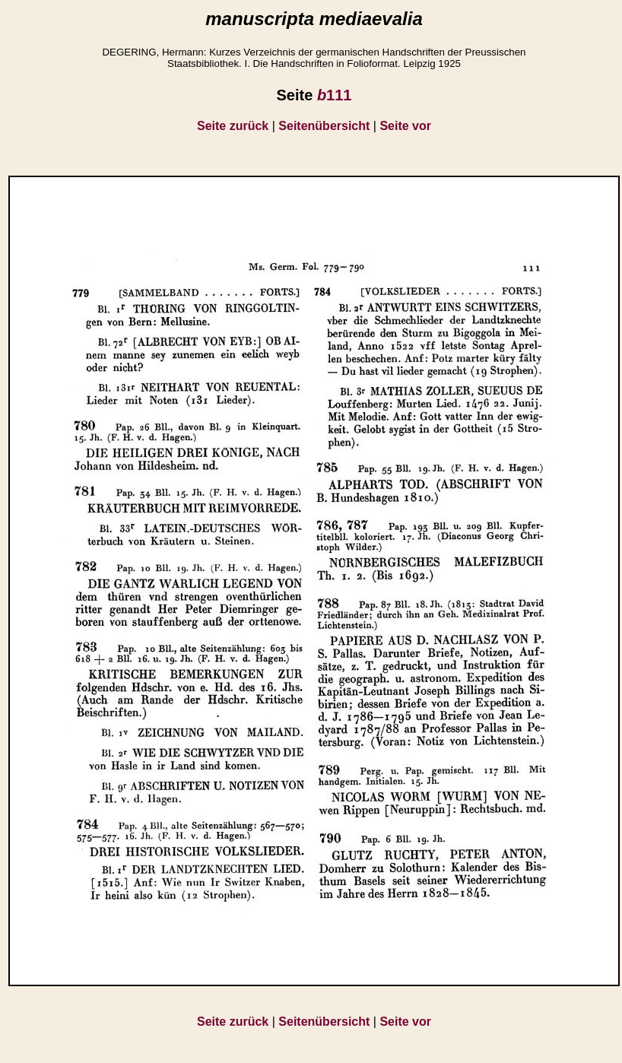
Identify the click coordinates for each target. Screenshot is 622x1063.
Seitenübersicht (324, 125)
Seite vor (405, 125)
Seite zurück (232, 125)
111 (334, 95)
